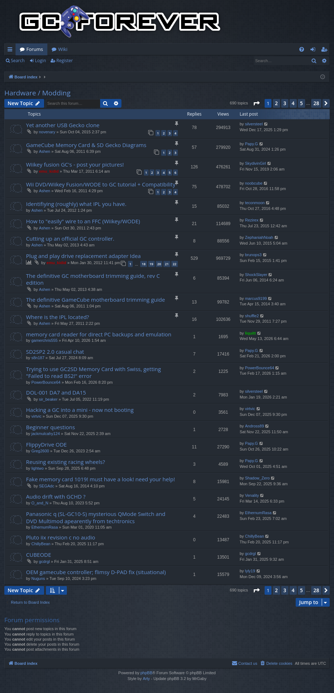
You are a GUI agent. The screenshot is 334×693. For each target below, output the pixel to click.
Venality (252, 495)
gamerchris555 (44, 340)
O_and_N (39, 503)
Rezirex (251, 220)
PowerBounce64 (46, 382)
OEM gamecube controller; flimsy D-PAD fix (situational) (96, 572)
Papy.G (251, 144)
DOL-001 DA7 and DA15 (56, 392)
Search (18, 60)
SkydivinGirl (255, 163)
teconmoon (255, 203)
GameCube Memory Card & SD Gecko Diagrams (86, 144)
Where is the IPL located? (57, 316)
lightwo (37, 468)
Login (40, 60)
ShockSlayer (256, 274)
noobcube (253, 183)
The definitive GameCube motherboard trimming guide (95, 299)
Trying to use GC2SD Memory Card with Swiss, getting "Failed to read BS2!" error (93, 372)
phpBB (146, 673)
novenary (47, 132)
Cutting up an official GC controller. (70, 238)
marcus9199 (256, 298)
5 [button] (301, 103)
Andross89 (254, 426)
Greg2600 (40, 451)
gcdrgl (44, 561)
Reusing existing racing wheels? (65, 461)
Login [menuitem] (314, 50)
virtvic (36, 416)
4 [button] (293, 103)
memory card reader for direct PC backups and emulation (98, 334)
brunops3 (253, 255)
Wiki (62, 49)
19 (151, 264)
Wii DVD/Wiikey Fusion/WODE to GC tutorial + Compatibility (100, 184)
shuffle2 (252, 316)
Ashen (44, 151)
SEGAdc (46, 486)
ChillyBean (41, 544)
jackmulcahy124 (45, 433)
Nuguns (38, 578)
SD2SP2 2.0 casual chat (55, 351)
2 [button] (276, 103)
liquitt (250, 333)
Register (64, 60)
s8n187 (37, 358)
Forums (34, 49)
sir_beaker (48, 399)
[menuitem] (301, 49)
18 (143, 264)
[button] (256, 103)
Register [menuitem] (326, 50)
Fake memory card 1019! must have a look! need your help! (100, 479)
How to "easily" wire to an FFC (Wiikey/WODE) (83, 221)
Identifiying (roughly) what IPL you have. (76, 203)
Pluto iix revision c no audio (60, 537)
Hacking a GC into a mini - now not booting (80, 409)
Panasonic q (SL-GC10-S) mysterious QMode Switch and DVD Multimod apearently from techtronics (96, 517)
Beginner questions (50, 427)
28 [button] (316, 103)
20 (159, 264)
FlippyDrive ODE (46, 444)
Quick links (11, 50)
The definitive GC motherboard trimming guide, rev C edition (93, 279)
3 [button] (284, 103)
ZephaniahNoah (259, 237)
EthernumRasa (44, 527)
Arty (146, 678)
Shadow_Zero (257, 478)
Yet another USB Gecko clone (62, 125)
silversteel (254, 124)
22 (174, 264)
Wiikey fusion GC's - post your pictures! (75, 164)
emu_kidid (49, 171)
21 (166, 264)
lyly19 (250, 571)
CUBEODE (38, 554)
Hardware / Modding (37, 93)
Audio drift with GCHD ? (55, 496)
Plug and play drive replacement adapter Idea (83, 255)
